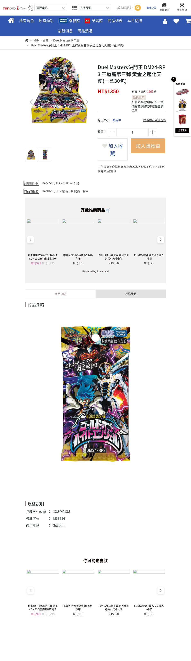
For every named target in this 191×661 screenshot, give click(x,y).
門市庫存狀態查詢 (154, 120)
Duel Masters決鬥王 (66, 40)
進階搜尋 (151, 8)
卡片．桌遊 (41, 40)
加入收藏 (112, 149)
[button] (87, 102)
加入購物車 (148, 145)
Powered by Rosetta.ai (95, 271)
